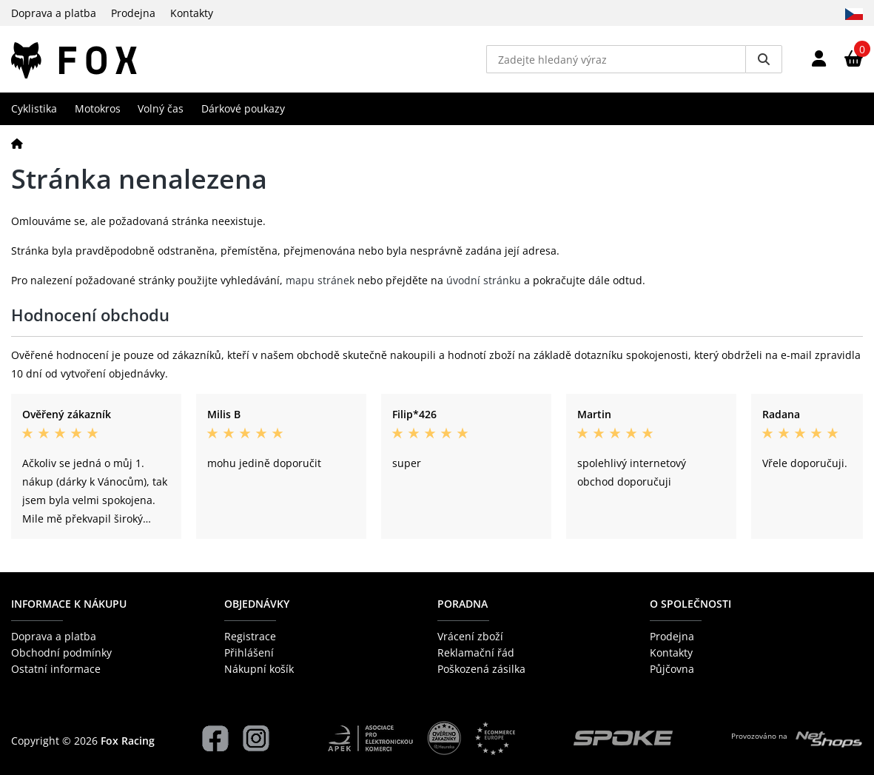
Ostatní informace (56, 669)
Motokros (98, 108)
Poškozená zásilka (481, 669)
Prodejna (133, 13)
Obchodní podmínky (61, 652)
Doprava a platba (53, 13)
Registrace (250, 636)
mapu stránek (320, 280)
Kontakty (191, 13)
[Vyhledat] (763, 59)
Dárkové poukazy (243, 108)
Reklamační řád (475, 652)
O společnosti (690, 604)
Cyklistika (34, 108)
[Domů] (17, 143)
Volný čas (161, 108)
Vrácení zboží (470, 636)
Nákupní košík (259, 669)
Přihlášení (249, 652)
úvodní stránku (483, 280)
